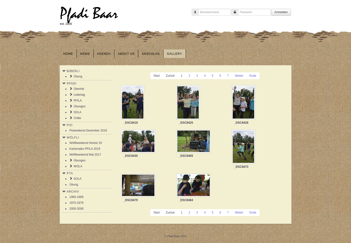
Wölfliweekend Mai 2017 (85, 154)
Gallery (174, 54)
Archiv (73, 191)
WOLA (78, 166)
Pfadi (72, 83)
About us (126, 54)
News (85, 54)
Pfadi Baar (89, 13)
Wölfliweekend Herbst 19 (86, 143)
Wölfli (73, 137)
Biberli (73, 71)
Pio (70, 125)
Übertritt (79, 89)
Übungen (80, 106)
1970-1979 (76, 203)
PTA (70, 173)
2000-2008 (76, 208)
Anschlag (151, 54)
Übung (78, 76)
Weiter (239, 75)
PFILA (78, 100)
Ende (253, 75)
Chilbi (77, 118)
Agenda (104, 54)
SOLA (77, 112)
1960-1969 (76, 197)
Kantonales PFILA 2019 (85, 148)
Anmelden (281, 12)
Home (68, 54)
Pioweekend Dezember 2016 (88, 130)
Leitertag (79, 94)
